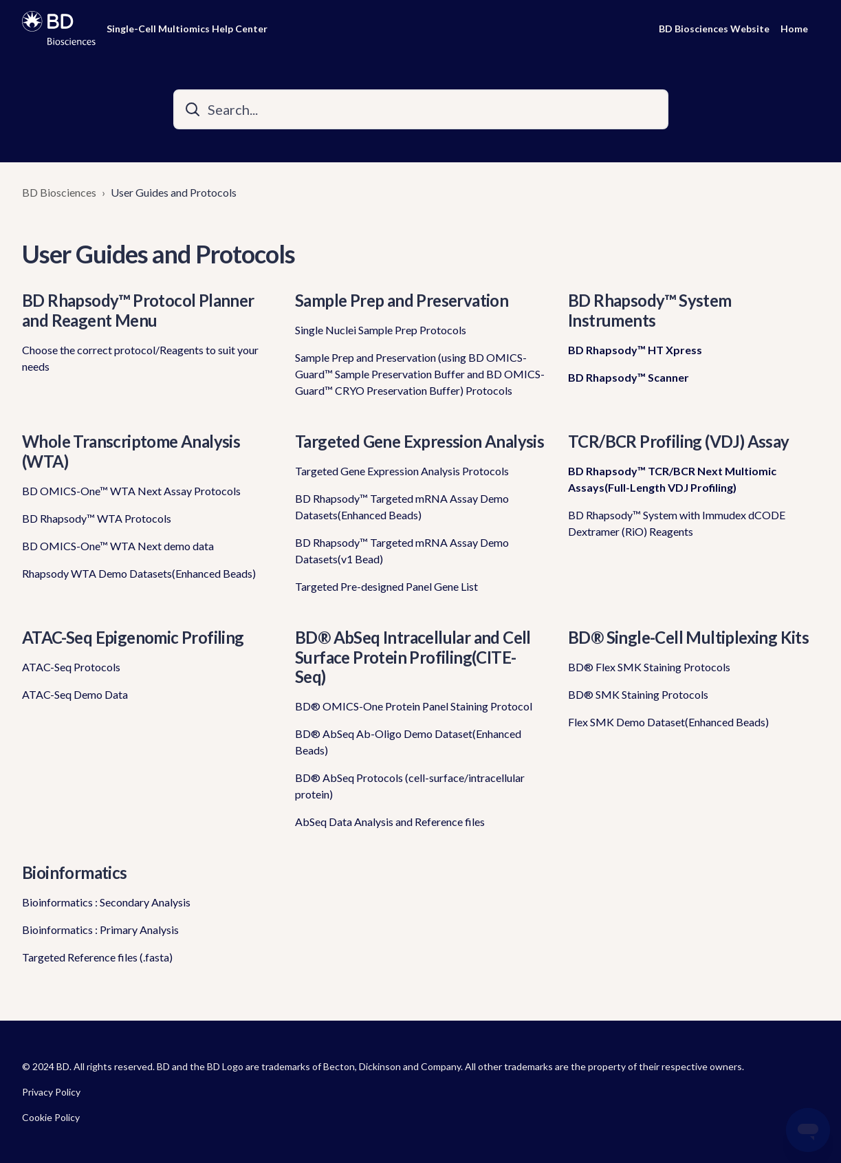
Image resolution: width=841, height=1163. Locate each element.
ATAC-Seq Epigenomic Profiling (133, 637)
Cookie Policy (51, 1117)
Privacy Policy (51, 1092)
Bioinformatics (74, 872)
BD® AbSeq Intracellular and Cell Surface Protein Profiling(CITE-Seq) (413, 657)
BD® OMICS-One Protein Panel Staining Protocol (413, 706)
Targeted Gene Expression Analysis (419, 441)
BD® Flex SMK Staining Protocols (649, 666)
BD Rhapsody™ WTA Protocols (96, 518)
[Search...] (420, 109)
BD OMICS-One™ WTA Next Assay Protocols (131, 490)
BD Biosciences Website (714, 28)
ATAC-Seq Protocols (71, 666)
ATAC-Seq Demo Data (75, 694)
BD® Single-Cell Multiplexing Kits (688, 637)
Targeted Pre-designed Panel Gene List (386, 586)
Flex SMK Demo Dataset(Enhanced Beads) (668, 721)
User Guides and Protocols (174, 192)
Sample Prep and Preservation (401, 300)
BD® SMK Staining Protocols (638, 694)
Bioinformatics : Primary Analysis (100, 929)
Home (794, 28)
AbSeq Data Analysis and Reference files (390, 821)
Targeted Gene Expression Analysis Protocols (402, 470)
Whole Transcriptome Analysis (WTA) (131, 451)
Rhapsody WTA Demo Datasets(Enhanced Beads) (139, 573)
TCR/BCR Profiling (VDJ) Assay (678, 441)
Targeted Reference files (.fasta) (97, 957)
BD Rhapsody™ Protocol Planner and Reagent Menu (138, 310)
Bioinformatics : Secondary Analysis (106, 902)
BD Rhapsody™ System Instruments (650, 310)
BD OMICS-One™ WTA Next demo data (118, 545)
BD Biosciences (59, 192)
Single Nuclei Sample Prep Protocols (380, 329)
